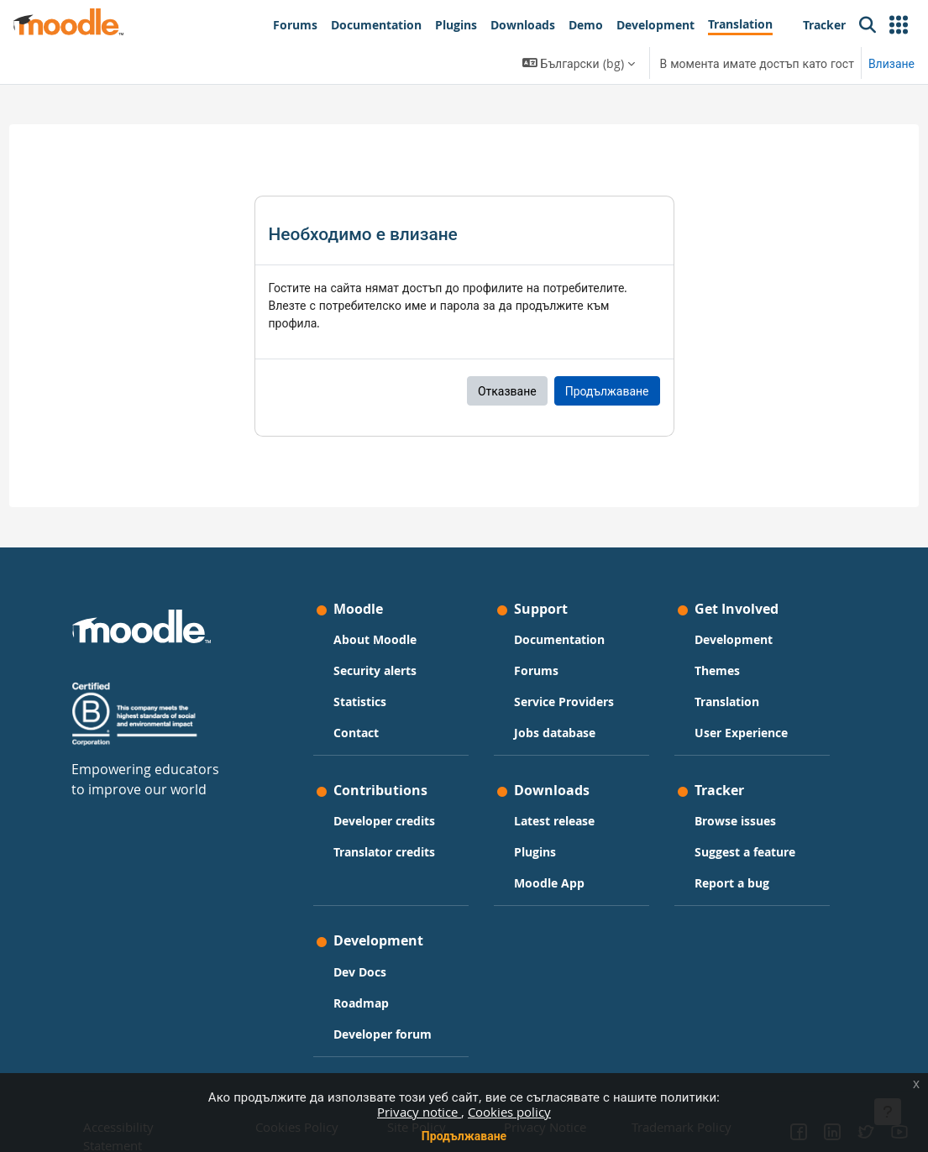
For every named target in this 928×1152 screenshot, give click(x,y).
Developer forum (393, 1034)
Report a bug (721, 884)
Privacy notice (419, 1111)
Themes (706, 670)
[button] (899, 25)
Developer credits (395, 822)
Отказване (507, 391)
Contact (367, 733)
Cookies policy (509, 1111)
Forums (536, 670)
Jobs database (554, 733)
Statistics (370, 702)
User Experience (730, 733)
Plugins (535, 853)
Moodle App (549, 884)
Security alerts (385, 670)
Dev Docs (370, 972)
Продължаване (464, 1136)
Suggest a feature (734, 853)
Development (723, 639)
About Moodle (385, 639)
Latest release (554, 822)
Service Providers (564, 702)
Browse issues (724, 822)
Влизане (891, 63)
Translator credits (395, 853)
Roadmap (372, 1003)
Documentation (559, 639)
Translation (716, 702)
